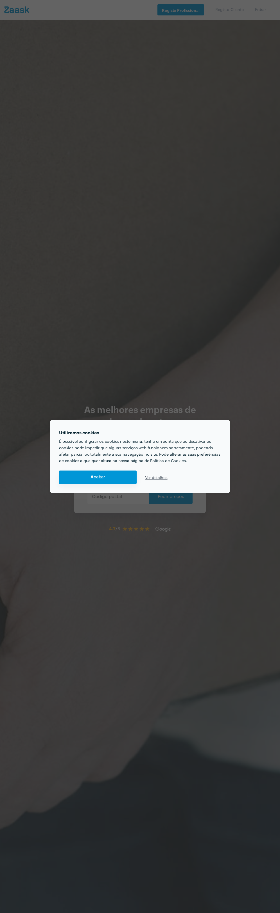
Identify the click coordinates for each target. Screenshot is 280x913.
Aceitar (98, 477)
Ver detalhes (156, 477)
